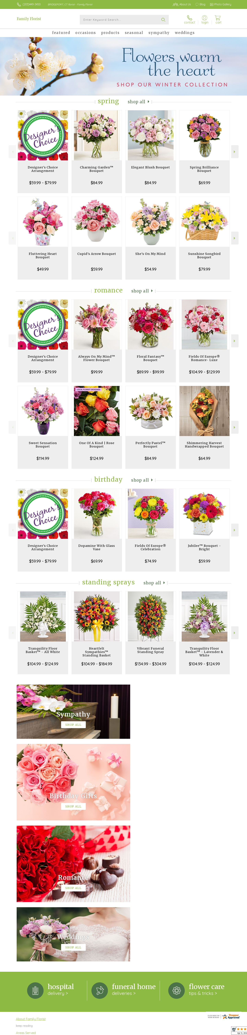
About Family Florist (31, 878)
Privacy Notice (176, 1029)
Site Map (222, 1029)
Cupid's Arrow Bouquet (96, 254)
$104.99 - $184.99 (96, 663)
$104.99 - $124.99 (42, 663)
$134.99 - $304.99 (150, 663)
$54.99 (150, 269)
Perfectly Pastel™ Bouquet (151, 444)
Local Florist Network (201, 1029)
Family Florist (29, 19)
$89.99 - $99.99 (150, 371)
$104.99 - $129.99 (204, 371)
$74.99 (150, 561)
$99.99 (97, 371)
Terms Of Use (156, 1029)
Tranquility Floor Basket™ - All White (43, 650)
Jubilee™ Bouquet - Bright (204, 547)
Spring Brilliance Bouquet (204, 169)
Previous (12, 151)
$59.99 (97, 269)
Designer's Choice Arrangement (43, 169)
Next (235, 151)
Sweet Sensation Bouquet (43, 444)
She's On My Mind (150, 254)
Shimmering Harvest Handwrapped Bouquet (204, 444)
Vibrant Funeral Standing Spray (150, 650)
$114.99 (43, 458)
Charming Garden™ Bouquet (96, 169)
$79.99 (204, 269)
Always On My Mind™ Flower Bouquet (96, 358)
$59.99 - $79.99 (42, 182)
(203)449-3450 (32, 4)
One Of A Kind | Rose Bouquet (96, 444)
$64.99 (204, 458)
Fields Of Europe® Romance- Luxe (204, 358)
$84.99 (97, 182)
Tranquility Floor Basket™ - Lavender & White (204, 651)
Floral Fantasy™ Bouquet (150, 358)
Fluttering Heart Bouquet (43, 255)
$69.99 (204, 182)
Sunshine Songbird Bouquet (204, 255)
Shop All (136, 101)
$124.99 (96, 458)
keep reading (24, 884)
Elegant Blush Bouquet (150, 167)
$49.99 (43, 269)
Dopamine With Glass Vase (96, 547)
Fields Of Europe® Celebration (150, 547)
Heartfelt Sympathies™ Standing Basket (97, 651)
